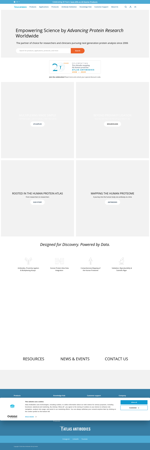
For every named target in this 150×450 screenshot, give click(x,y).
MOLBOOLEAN (112, 124)
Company (122, 396)
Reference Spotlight (60, 399)
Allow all (134, 432)
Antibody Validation (69, 7)
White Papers (58, 404)
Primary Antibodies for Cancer (24, 411)
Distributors (123, 406)
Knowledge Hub (86, 7)
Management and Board (127, 399)
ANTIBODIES (112, 202)
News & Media (124, 402)
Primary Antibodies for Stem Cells (26, 419)
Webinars (56, 402)
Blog (54, 414)
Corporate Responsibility (127, 411)
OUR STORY (37, 202)
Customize (134, 437)
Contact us (122, 409)
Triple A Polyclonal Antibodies (24, 404)
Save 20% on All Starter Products (84, 2)
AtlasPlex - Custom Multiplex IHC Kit (26, 399)
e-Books (56, 416)
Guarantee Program (94, 406)
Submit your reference (95, 419)
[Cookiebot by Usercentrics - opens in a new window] (12, 446)
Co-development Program (96, 402)
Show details (29, 446)
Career (121, 404)
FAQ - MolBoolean (59, 406)
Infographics (57, 411)
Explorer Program (93, 404)
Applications (44, 7)
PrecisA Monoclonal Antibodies (25, 406)
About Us (114, 7)
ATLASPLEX (37, 124)
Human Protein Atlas (60, 419)
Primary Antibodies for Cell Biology (26, 416)
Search (77, 50)
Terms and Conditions (95, 414)
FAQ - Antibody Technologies (63, 409)
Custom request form (94, 416)
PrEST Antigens (19, 409)
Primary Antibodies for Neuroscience (27, 414)
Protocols (55, 7)
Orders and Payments (94, 409)
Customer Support (101, 7)
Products (32, 7)
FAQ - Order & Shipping (95, 399)
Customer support (94, 396)
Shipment (90, 411)
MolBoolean (18, 402)
